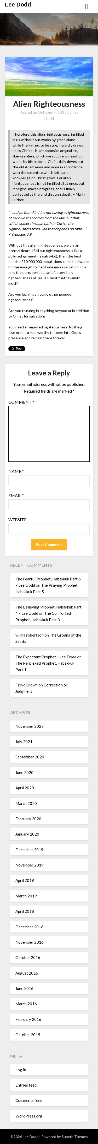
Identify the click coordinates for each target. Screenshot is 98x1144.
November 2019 (29, 865)
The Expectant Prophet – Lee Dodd (45, 656)
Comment (21, 402)
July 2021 (23, 741)
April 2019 (24, 880)
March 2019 (26, 896)
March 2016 (26, 1003)
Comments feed (28, 1100)
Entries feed (26, 1085)
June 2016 (24, 988)
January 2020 (27, 834)
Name (16, 471)
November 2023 (29, 726)
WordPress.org (28, 1116)
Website (17, 519)
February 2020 (28, 818)
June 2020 (24, 772)
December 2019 (29, 849)
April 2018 (24, 911)
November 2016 (29, 942)
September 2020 (29, 757)
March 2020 (26, 803)
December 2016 (29, 926)
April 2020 (24, 787)
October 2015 (27, 1034)
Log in (20, 1069)
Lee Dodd (18, 4)
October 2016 (27, 957)
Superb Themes (75, 1136)
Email (16, 495)
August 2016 (26, 973)
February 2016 (28, 1019)
